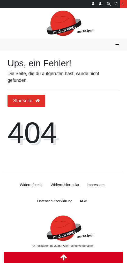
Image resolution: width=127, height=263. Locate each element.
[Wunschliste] (116, 4)
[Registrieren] (101, 4)
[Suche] (109, 4)
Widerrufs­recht (31, 185)
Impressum (95, 185)
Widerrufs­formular (65, 185)
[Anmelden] (93, 4)
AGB (83, 201)
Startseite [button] (26, 100)
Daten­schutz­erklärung (54, 201)
